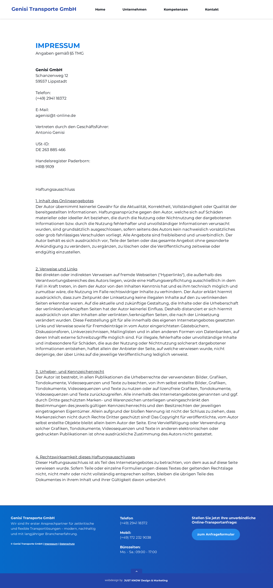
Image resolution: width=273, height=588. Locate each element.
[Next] (136, 571)
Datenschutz (67, 543)
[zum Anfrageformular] (216, 534)
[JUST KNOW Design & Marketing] (148, 580)
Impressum (51, 543)
